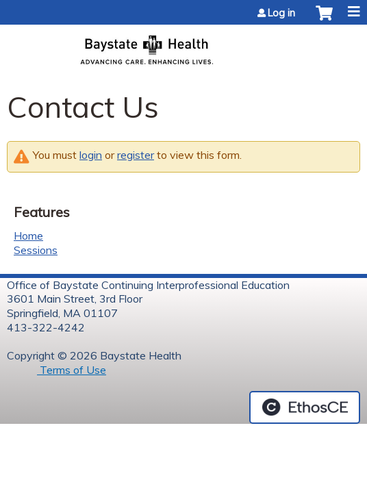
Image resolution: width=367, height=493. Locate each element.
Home (28, 235)
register (135, 155)
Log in (281, 13)
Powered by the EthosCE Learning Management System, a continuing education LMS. (304, 407)
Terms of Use (71, 370)
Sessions (36, 250)
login (90, 155)
